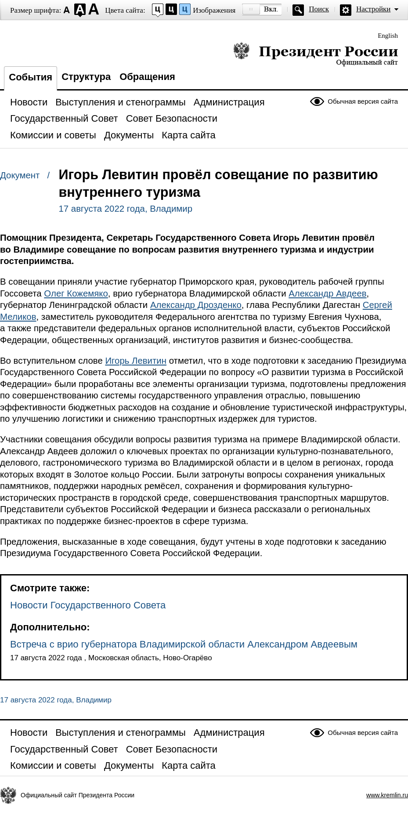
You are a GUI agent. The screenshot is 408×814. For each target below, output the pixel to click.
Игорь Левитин (135, 360)
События (30, 77)
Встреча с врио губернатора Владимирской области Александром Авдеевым (183, 644)
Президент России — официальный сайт (315, 53)
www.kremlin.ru (387, 795)
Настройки (373, 9)
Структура (86, 76)
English (388, 35)
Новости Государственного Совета (88, 605)
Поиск (319, 9)
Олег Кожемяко (76, 293)
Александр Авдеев (327, 293)
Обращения (147, 76)
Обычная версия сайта (363, 101)
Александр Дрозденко (196, 305)
